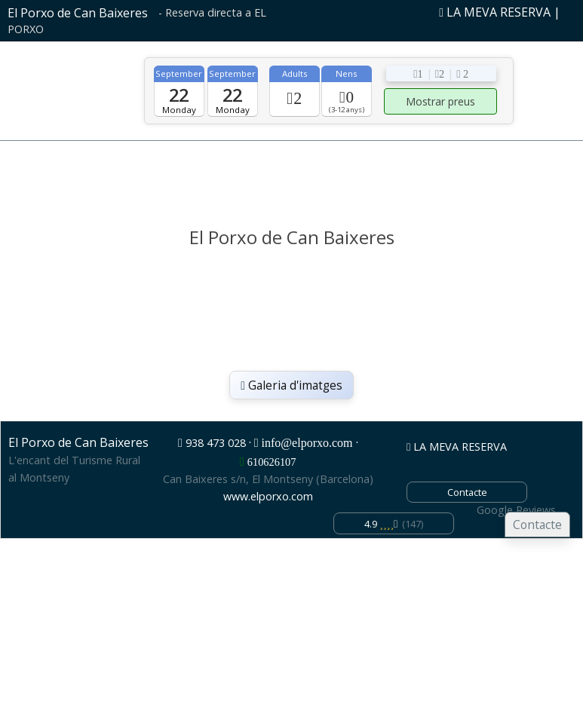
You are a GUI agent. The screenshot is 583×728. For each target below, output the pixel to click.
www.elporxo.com (268, 496)
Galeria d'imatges (291, 385)
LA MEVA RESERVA (495, 12)
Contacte (537, 524)
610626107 (271, 462)
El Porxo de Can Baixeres (78, 13)
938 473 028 (216, 443)
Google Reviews (516, 510)
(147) (393, 524)
